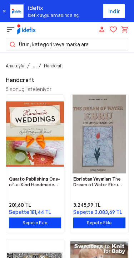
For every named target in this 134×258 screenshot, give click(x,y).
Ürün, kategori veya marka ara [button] (49, 44)
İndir (114, 11)
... (35, 65)
